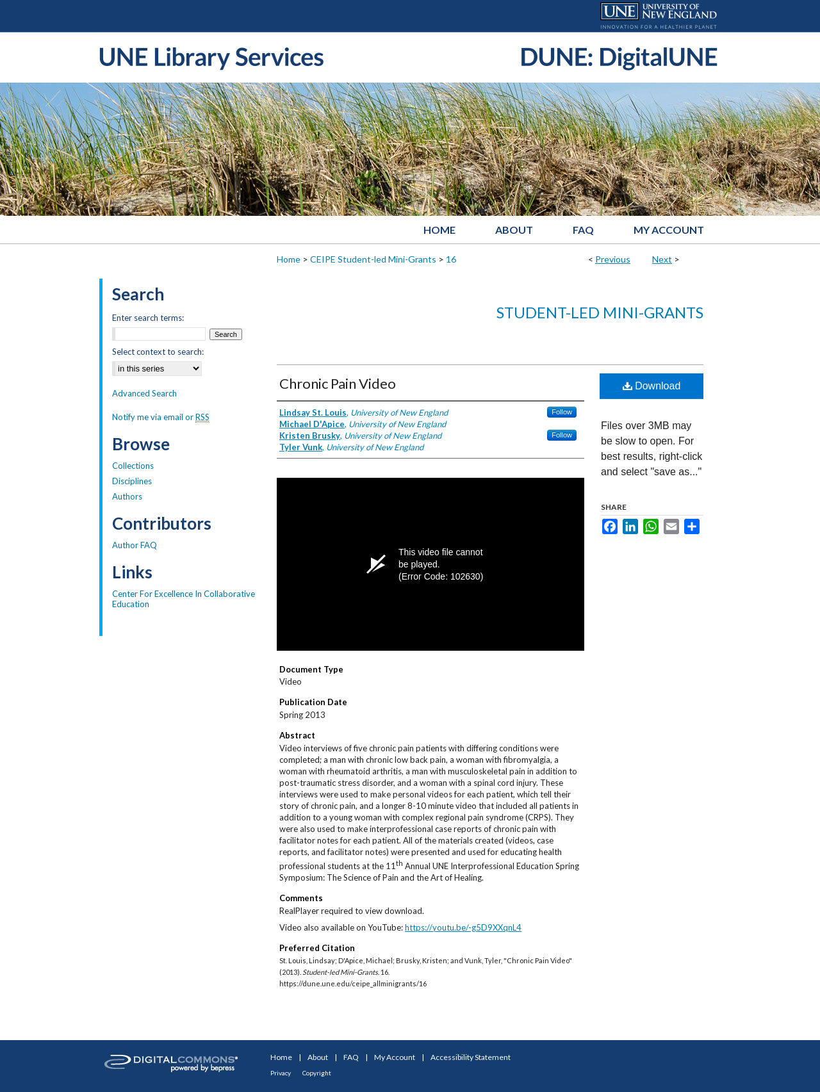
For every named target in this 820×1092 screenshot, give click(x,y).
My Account (394, 1057)
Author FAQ (134, 545)
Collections (133, 465)
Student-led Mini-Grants (599, 312)
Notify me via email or (160, 417)
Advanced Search (144, 393)
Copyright (316, 1073)
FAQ (351, 1057)
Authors (127, 496)
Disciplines (132, 481)
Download (652, 385)
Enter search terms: (148, 318)
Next (662, 259)
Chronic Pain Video (337, 383)
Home (288, 259)
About (318, 1057)
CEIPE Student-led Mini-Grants (373, 259)
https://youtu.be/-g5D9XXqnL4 (463, 927)
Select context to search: (158, 351)
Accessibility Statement (470, 1057)
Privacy (280, 1073)
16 (451, 259)
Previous (612, 259)
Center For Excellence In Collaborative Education (183, 599)
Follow (562, 412)
